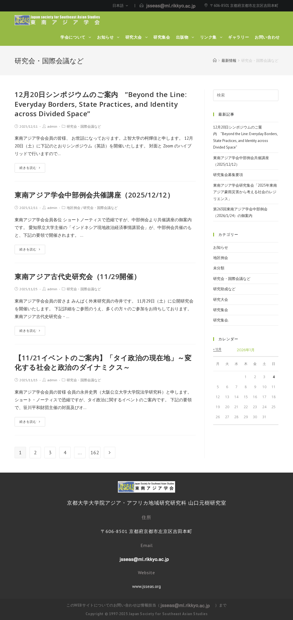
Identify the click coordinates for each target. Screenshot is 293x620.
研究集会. (221, 320)
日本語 (120, 5)
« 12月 (217, 349)
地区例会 (73, 208)
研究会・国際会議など (84, 126)
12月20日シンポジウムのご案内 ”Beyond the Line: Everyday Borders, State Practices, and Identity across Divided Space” (101, 104)
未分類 (218, 268)
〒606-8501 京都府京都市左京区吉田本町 (244, 5)
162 (94, 452)
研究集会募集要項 (228, 174)
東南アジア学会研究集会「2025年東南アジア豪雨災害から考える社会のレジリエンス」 (245, 192)
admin (52, 126)
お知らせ (220, 247)
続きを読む (29, 168)
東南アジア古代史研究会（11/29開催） (77, 276)
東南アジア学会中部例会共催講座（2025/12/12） (94, 195)
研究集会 (220, 309)
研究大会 (220, 299)
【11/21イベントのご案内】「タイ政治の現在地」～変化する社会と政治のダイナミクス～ (103, 362)
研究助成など (224, 289)
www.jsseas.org (146, 586)
